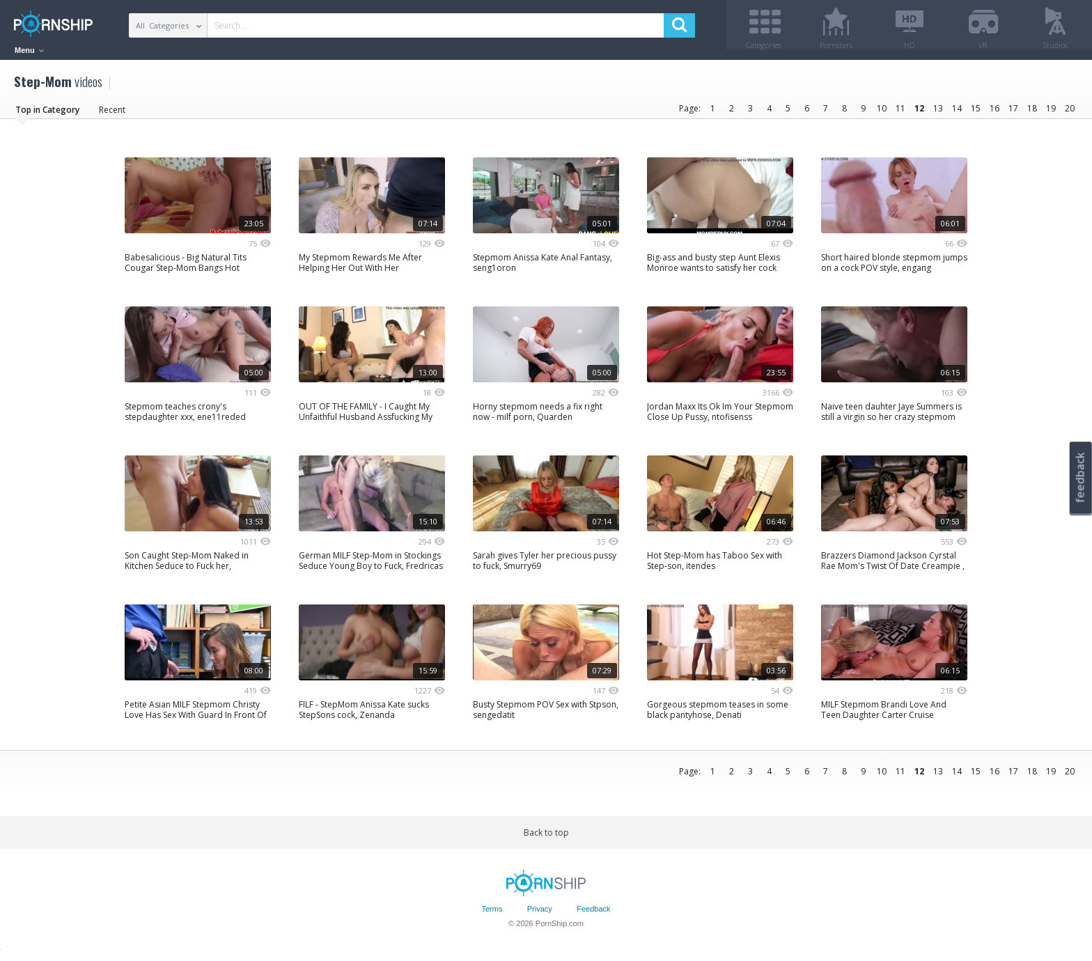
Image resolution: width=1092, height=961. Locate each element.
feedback (1080, 477)
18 (1032, 113)
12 (919, 113)
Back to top (546, 837)
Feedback (593, 914)
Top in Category (47, 114)
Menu (29, 50)
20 (1070, 113)
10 (882, 113)
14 (957, 113)
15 (976, 113)
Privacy (539, 914)
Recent (112, 114)
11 (900, 113)
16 (994, 113)
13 (938, 113)
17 (1013, 113)
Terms (491, 914)
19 (1051, 113)
